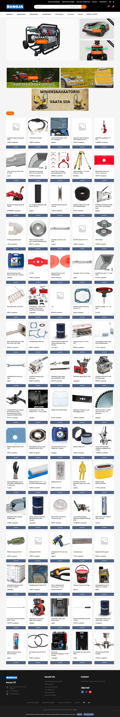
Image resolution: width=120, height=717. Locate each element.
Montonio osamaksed (50, 695)
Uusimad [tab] (10, 113)
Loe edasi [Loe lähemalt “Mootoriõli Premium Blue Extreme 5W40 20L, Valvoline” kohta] (16, 282)
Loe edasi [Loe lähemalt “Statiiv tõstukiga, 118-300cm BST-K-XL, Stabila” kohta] (82, 180)
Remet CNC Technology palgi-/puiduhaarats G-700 (58, 172)
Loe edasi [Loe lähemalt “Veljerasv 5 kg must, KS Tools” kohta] (82, 594)
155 (52, 307)
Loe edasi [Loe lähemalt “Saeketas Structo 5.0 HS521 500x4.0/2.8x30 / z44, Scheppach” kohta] (104, 422)
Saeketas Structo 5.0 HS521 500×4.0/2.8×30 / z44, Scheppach (103, 411)
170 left (31, 273)
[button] (8, 39)
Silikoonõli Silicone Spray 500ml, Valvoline (14, 653)
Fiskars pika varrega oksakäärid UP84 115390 (16, 619)
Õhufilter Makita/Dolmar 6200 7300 (15, 447)
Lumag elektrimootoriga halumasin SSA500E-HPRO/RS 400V (81, 518)
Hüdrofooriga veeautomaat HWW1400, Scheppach (36, 619)
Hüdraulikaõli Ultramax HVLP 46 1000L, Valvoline (15, 586)
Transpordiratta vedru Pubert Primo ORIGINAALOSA (103, 342)
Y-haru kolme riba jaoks (35, 138)
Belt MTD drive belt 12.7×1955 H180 (104, 274)
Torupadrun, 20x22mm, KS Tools (58, 240)
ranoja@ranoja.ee (14, 694)
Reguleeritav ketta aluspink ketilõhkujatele (14, 517)
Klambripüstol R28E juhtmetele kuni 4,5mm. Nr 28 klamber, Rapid (103, 206)
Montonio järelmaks (50, 692)
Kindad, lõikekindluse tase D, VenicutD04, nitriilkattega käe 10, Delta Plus (15, 483)
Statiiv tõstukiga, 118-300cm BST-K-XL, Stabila (81, 172)
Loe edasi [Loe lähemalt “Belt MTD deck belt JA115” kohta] (82, 249)
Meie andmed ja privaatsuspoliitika (54, 681)
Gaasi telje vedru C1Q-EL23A (15, 307)
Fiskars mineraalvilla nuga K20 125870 (81, 619)
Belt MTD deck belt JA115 (80, 240)
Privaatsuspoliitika (88, 714)
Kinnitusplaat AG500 (35, 552)
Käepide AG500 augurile (102, 552)
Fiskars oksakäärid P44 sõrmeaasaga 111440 (57, 586)
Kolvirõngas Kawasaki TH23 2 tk (37, 653)
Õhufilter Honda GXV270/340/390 (100, 482)
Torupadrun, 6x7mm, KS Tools (81, 273)
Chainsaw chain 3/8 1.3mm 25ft (80, 342)
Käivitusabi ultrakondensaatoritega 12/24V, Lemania (60, 653)
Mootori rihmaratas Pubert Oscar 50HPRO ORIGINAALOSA (37, 240)
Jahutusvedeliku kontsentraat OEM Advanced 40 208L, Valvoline (37, 518)
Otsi (84, 7)
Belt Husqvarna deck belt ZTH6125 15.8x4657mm (36, 172)
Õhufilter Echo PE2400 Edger (59, 410)
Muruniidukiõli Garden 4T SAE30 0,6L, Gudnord (102, 586)
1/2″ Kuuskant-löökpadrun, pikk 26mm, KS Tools (38, 205)
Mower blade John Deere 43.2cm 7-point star (102, 172)
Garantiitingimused (50, 690)
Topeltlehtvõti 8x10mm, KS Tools (14, 377)
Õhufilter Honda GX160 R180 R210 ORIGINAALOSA (81, 205)
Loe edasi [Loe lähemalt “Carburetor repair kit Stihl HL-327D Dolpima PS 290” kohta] (82, 147)
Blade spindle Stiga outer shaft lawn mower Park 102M (15, 342)
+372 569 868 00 (14, 691)
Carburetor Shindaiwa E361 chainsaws (36, 377)
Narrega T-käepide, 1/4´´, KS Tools (103, 307)
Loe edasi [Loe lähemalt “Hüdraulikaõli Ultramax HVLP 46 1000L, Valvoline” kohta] (16, 594)
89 (75, 710)
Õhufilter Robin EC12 (79, 447)
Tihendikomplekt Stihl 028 (36, 341)
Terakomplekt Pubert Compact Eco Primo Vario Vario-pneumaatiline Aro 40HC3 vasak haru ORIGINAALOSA (15, 412)
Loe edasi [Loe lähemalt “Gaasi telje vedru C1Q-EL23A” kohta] (16, 317)
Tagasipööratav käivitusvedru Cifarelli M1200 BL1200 (37, 447)
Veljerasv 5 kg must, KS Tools (81, 585)
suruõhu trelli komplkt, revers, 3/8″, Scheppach (59, 139)
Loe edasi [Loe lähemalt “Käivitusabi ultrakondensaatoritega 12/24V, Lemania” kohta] (60, 662)
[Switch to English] (110, 2)
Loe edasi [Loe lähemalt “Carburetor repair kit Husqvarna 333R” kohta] (16, 147)
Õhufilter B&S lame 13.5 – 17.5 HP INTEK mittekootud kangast (37, 482)
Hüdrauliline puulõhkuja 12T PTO (103, 139)
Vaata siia (96, 52)
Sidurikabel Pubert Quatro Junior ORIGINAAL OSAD (58, 377)
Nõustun (79, 714)
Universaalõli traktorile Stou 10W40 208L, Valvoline (103, 619)
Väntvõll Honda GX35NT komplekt (102, 653)
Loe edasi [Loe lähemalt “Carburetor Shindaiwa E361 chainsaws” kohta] (38, 385)
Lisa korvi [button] (38, 147)
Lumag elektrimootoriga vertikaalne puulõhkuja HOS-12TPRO (103, 448)
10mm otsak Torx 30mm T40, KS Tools (15, 172)
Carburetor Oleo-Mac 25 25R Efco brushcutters (103, 377)
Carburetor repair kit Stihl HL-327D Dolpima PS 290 (81, 139)
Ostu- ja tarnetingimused (51, 687)
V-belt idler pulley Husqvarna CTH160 (59, 205)
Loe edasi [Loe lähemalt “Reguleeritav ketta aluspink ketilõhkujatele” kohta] (16, 527)
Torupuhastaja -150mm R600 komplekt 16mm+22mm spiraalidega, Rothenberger (37, 308)
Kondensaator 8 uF (56, 482)
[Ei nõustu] (118, 714)
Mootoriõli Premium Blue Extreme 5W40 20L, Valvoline (15, 274)
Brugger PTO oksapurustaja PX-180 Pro (16, 205)
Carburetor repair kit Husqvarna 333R (15, 139)
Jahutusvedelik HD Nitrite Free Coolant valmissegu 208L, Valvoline (59, 343)
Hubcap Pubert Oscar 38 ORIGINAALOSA (58, 274)
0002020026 (99, 240)
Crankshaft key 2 (78, 552)
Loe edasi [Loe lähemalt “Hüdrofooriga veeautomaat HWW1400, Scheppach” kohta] (38, 627)
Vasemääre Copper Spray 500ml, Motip (58, 619)
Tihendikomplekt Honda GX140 (37, 585)
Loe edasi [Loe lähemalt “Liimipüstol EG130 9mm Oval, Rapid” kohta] (60, 561)
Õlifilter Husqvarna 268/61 (14, 552)
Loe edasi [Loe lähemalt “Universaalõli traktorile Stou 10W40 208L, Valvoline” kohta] (104, 627)
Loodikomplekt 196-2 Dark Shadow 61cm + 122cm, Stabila (38, 411)
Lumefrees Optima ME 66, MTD (82, 376)
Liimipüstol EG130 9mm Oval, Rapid (59, 553)
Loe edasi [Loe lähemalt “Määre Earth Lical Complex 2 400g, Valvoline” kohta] (104, 527)
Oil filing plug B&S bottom (14, 240)
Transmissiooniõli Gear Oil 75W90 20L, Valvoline (58, 447)
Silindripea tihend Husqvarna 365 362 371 (81, 307)
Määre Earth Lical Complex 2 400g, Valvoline (103, 517)
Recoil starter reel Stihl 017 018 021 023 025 (58, 517)
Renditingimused (49, 684)
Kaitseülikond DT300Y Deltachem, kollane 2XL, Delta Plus (81, 483)
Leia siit (97, 31)
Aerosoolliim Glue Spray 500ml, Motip (82, 653)
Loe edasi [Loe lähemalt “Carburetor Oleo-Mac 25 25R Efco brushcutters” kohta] (104, 385)
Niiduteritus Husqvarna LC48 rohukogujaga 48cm (81, 411)
